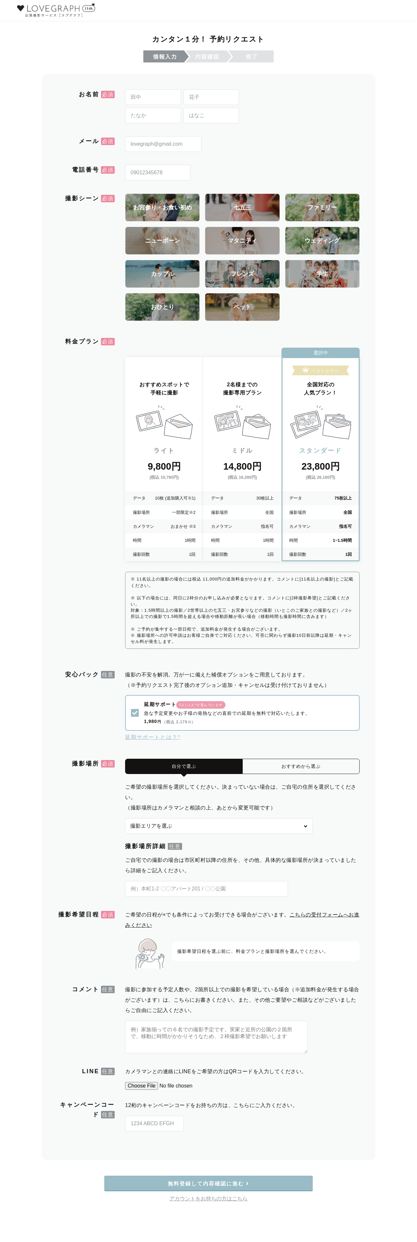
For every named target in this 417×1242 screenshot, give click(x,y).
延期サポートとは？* (152, 734)
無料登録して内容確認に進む (209, 1180)
